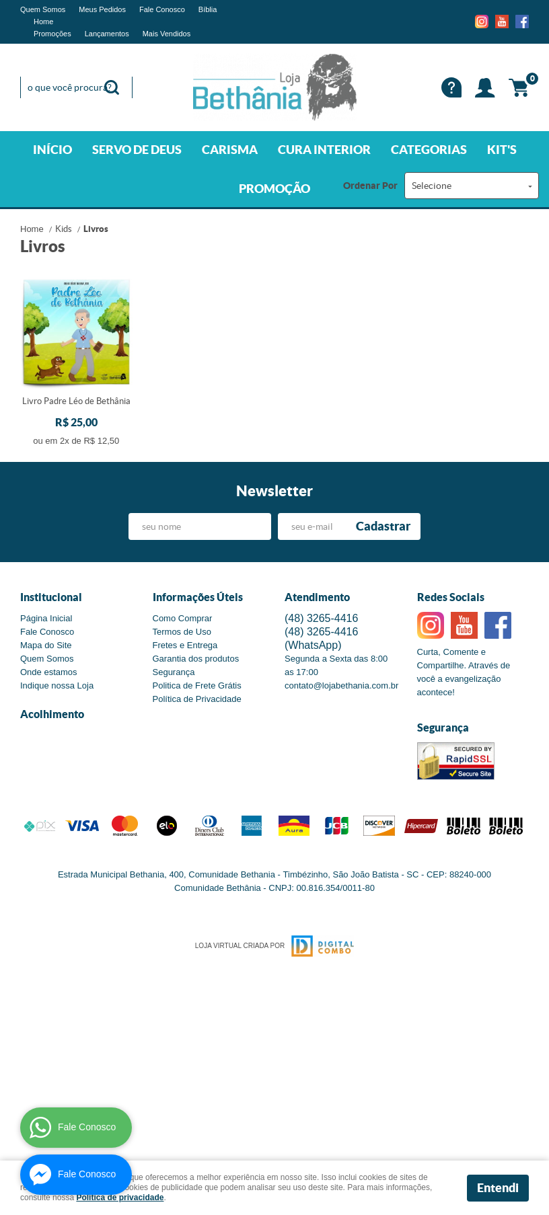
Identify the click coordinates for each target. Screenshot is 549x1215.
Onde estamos (48, 672)
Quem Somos (42, 9)
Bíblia (207, 9)
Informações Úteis (198, 597)
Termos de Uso (182, 632)
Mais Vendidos (167, 34)
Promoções (52, 34)
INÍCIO (52, 150)
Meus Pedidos (102, 9)
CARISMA (230, 150)
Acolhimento (52, 714)
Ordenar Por (370, 185)
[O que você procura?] (111, 87)
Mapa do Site (46, 645)
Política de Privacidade (197, 699)
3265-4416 (321, 618)
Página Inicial (46, 618)
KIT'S (502, 150)
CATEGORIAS (429, 150)
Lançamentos (107, 34)
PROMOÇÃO (274, 189)
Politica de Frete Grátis (197, 685)
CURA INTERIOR (324, 150)
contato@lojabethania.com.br (341, 685)
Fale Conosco (162, 9)
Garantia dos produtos (196, 659)
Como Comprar (183, 618)
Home (43, 21)
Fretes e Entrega (185, 645)
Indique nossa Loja (57, 685)
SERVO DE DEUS (137, 150)
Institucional (51, 597)
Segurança (174, 672)
